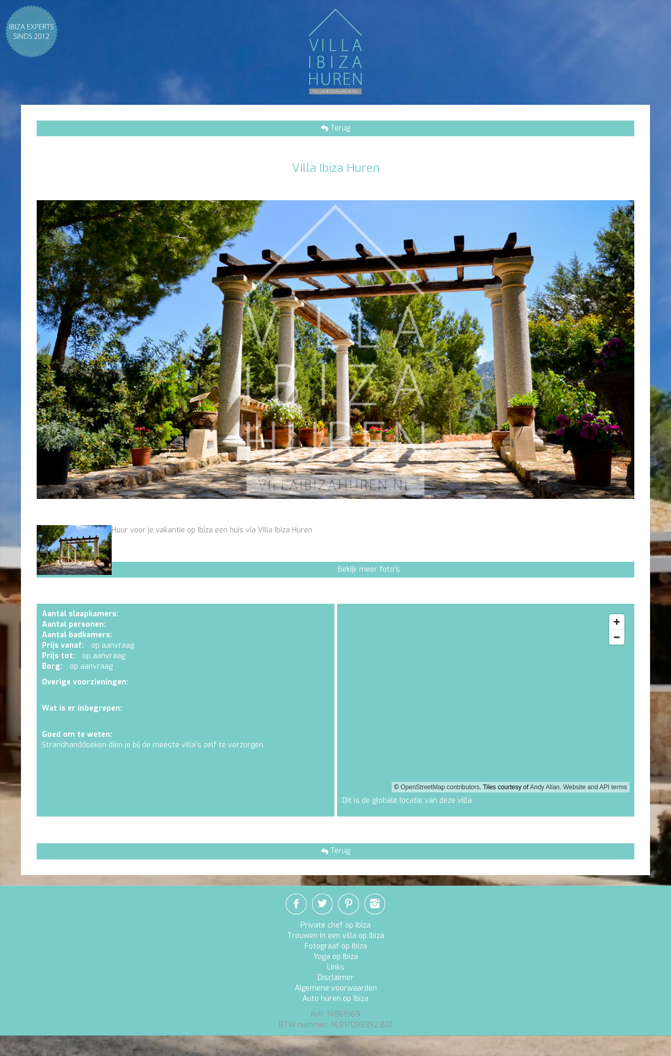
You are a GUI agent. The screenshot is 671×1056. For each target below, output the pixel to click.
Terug (339, 128)
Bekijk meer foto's (369, 569)
